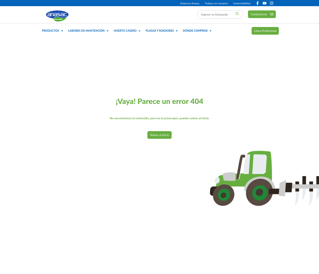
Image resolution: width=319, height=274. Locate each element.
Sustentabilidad (241, 3)
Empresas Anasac (190, 3)
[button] (53, 31)
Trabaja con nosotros (216, 3)
